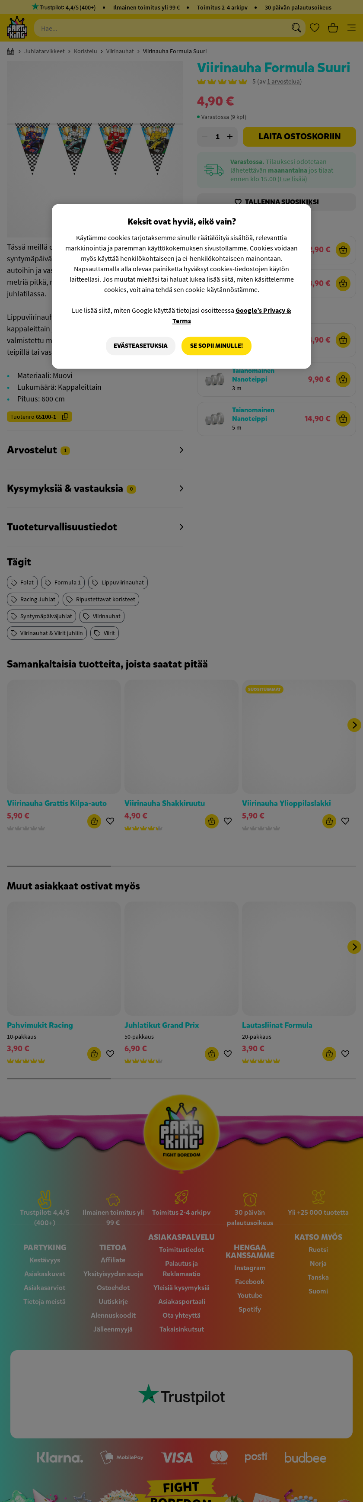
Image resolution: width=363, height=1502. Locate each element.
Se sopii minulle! (216, 346)
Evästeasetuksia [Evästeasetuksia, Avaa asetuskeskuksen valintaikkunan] (141, 346)
